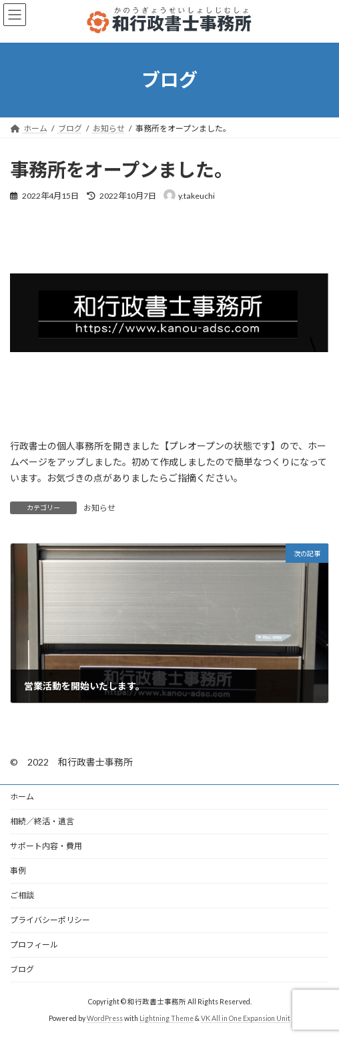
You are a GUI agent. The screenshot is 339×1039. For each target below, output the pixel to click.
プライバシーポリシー (50, 920)
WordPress (105, 1018)
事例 (18, 871)
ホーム (22, 797)
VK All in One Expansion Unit (245, 1018)
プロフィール (34, 945)
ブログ (22, 969)
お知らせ (99, 508)
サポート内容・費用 (46, 846)
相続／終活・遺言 (42, 821)
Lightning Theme (166, 1018)
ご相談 (22, 895)
